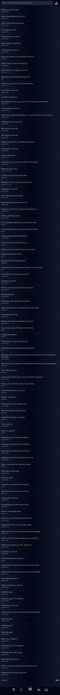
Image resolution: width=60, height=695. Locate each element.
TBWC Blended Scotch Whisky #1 (12, 558)
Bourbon (4, 59)
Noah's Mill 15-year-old (9, 370)
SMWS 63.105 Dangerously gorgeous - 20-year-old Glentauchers (23, 115)
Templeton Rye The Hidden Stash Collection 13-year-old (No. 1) (22, 267)
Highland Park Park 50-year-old (11, 585)
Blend (3, 224)
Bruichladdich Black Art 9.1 (10, 659)
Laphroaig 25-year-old (8, 30)
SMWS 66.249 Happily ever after (12, 545)
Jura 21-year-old (6, 424)
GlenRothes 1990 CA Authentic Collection (15, 437)
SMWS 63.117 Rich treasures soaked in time (15, 538)
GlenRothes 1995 (6, 592)
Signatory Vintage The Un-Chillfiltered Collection (17, 142)
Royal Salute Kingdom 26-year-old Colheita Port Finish (19, 229)
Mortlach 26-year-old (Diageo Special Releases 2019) (19, 666)
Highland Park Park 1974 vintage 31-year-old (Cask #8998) (20, 572)
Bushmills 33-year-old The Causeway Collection (17, 83)
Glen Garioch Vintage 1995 (10, 471)
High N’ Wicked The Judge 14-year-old (14, 70)
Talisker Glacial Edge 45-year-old (12, 23)
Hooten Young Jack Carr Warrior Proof (14, 243)
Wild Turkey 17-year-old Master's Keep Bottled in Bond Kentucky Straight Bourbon (29, 363)
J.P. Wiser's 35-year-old (9, 97)
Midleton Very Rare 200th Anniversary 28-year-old (18, 249)
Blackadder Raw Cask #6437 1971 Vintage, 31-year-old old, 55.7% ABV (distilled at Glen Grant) (28, 356)
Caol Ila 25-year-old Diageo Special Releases (16, 518)
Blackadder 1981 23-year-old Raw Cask (14, 202)
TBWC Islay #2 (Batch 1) (9, 639)
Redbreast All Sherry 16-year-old (12, 182)
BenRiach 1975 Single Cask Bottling (13, 287)
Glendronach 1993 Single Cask (11, 444)
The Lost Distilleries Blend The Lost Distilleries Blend (19, 222)
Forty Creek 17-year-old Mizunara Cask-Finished (17, 328)
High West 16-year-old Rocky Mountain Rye (15, 77)
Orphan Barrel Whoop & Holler (11, 254)
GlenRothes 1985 (6, 632)
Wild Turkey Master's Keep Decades (13, 410)
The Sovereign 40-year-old (10, 108)
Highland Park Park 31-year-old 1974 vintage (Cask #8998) (20, 531)
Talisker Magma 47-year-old (10, 36)
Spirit (3, 256)
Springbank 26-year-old (9, 189)
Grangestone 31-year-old (9, 605)
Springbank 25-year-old (9, 552)
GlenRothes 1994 (6, 625)
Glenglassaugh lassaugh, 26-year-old (13, 672)
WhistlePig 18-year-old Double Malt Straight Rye (17, 348)
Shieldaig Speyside (7, 294)
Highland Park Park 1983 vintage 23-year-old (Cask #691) (20, 565)
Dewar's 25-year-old (8, 431)
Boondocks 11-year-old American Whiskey (15, 484)
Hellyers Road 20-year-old (10, 63)
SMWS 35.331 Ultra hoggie (10, 10)
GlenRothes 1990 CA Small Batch (12, 599)
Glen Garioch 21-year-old (9, 90)
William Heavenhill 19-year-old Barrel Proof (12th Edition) (20, 308)
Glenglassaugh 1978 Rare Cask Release (14, 236)
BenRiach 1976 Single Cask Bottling (13, 321)
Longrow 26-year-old (8, 155)
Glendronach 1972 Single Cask (11, 451)
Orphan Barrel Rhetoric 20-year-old (13, 390)
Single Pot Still (6, 171)
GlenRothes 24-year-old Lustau (11, 122)
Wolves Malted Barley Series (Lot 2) (13, 16)
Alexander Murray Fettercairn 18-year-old (15, 274)
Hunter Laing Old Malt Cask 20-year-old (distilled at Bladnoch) (22, 377)
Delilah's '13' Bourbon (8, 397)
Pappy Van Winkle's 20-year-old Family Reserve (17, 57)
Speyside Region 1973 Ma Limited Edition (15, 504)
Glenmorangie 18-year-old (10, 50)
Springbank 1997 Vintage (9, 314)
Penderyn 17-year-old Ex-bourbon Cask (14, 209)
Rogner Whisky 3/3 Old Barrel (11, 43)
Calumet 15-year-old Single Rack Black (14, 175)
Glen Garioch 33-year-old (9, 128)
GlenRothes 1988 (6, 478)
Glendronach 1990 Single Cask (11, 301)
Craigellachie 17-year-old (9, 498)
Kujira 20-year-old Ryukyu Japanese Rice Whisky (17, 384)
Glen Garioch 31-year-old (9, 135)
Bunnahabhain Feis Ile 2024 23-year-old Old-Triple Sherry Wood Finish (24, 102)
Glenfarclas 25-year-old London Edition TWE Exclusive (19, 162)
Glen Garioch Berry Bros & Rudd (12, 196)
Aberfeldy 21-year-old (8, 281)
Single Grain (5, 110)
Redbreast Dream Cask (9, 169)
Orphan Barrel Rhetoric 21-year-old (13, 417)
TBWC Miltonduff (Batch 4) (10, 578)
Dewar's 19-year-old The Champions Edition (16, 464)
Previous (4, 680)
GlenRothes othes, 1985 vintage (11, 652)
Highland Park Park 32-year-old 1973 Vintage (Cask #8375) (20, 612)
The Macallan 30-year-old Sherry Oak (14, 404)
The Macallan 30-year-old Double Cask (14, 341)
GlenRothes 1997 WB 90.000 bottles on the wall (17, 457)
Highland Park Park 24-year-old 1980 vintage (16, 525)
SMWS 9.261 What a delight (10, 216)
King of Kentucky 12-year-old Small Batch (15, 491)
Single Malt (5, 12)
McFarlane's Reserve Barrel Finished (13, 261)
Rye (2, 79)
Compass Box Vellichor (9, 335)
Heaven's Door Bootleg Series (11, 511)
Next (57, 680)
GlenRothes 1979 (6, 619)
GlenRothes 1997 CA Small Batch (12, 646)
